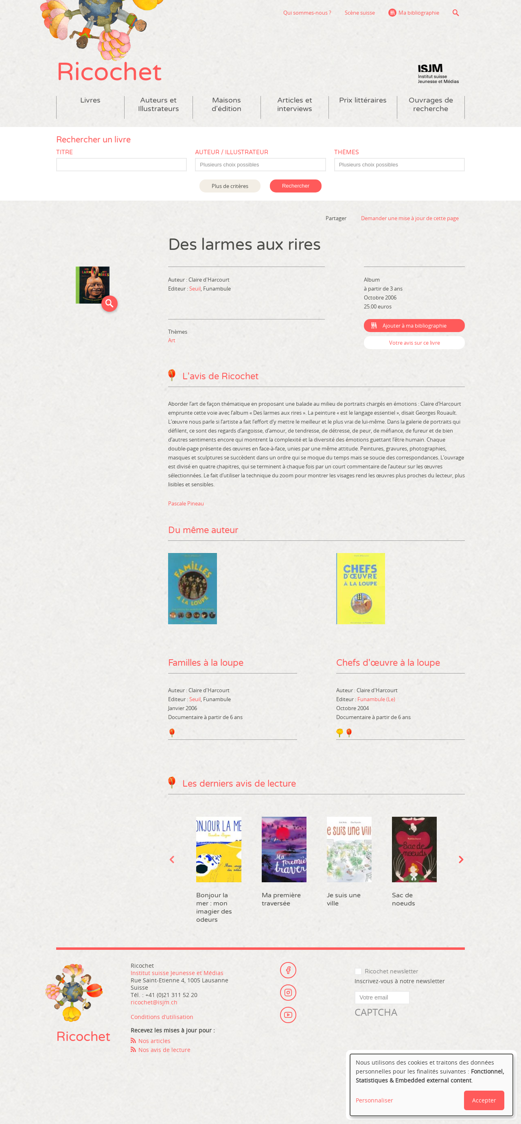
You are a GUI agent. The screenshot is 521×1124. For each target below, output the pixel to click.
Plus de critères (230, 186)
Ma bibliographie (418, 12)
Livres (90, 100)
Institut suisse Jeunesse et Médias (438, 73)
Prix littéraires (363, 100)
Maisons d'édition (226, 104)
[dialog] (431, 1085)
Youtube (288, 1015)
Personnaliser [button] (374, 1100)
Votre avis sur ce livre (414, 342)
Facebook (288, 970)
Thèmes (346, 152)
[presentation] (416, 1035)
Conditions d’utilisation (162, 1017)
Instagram (288, 992)
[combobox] (260, 164)
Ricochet (109, 72)
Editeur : (178, 288)
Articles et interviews (294, 104)
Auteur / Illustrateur (231, 152)
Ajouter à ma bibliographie (415, 325)
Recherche (456, 12)
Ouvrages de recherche (431, 104)
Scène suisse (360, 12)
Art (171, 340)
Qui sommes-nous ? (307, 12)
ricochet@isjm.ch (154, 1002)
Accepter (484, 1100)
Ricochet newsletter (391, 971)
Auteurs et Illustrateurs (158, 104)
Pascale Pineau (186, 503)
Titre (64, 152)
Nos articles (154, 1041)
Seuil (195, 288)
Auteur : (178, 279)
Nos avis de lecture (164, 1050)
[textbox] (264, 164)
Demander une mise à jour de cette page (410, 218)
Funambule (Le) (376, 699)
